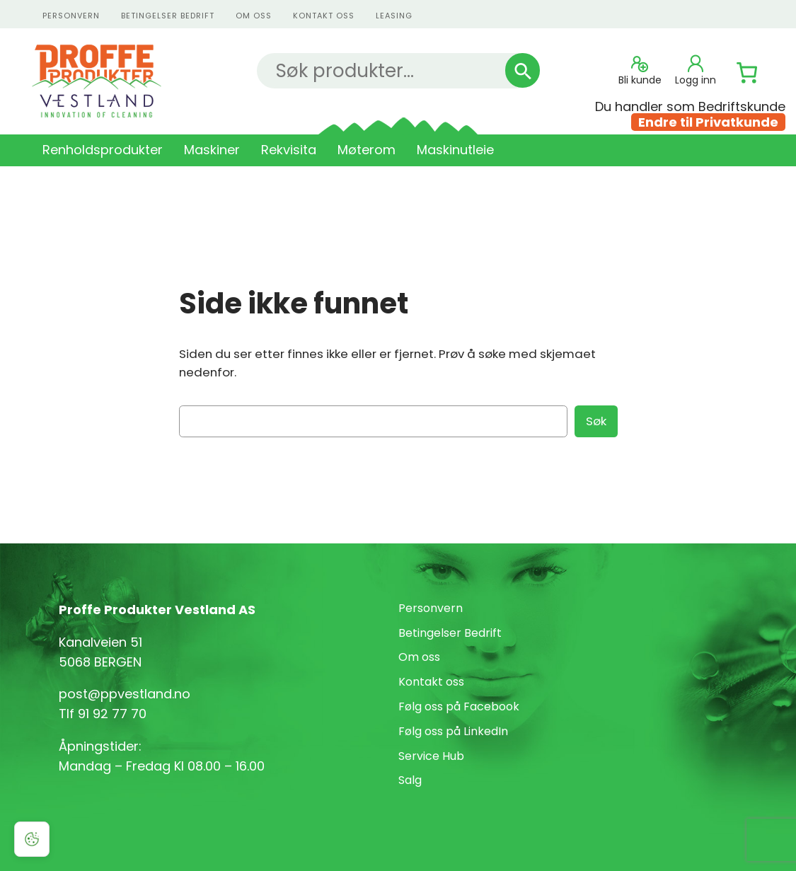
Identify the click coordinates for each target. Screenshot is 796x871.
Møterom (367, 149)
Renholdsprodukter (102, 149)
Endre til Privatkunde (708, 122)
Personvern (430, 608)
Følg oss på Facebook (458, 706)
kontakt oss (323, 15)
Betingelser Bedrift (167, 15)
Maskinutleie (455, 149)
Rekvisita (288, 149)
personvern (71, 15)
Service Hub (431, 756)
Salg (410, 780)
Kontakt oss (431, 682)
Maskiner (212, 149)
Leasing (394, 15)
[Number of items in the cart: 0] (747, 73)
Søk (596, 421)
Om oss (254, 15)
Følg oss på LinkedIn (453, 731)
